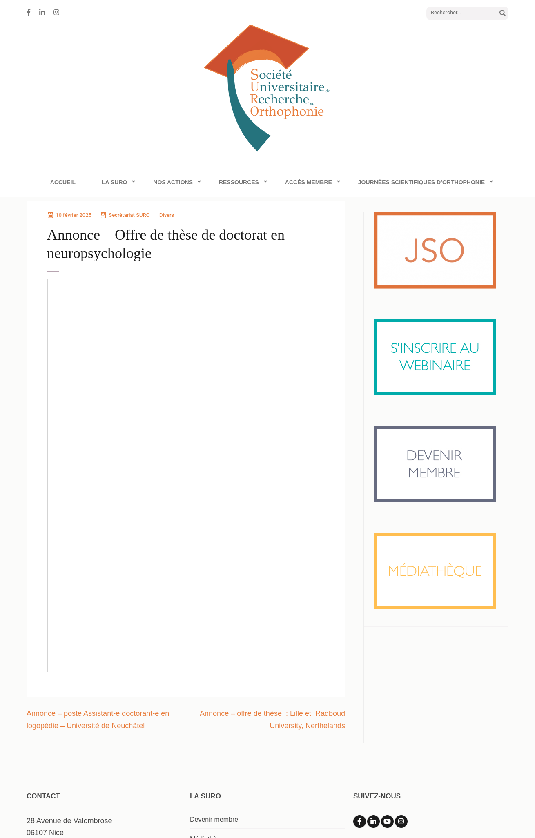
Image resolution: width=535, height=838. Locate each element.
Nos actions (173, 182)
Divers (166, 215)
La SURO (114, 182)
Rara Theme (331, 816)
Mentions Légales (461, 816)
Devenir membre (214, 715)
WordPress (410, 816)
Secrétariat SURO (129, 215)
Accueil (63, 182)
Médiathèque (209, 734)
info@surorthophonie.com (69, 741)
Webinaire (204, 754)
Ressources (239, 182)
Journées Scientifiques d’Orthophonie (421, 182)
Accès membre (308, 182)
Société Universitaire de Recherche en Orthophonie (157, 816)
